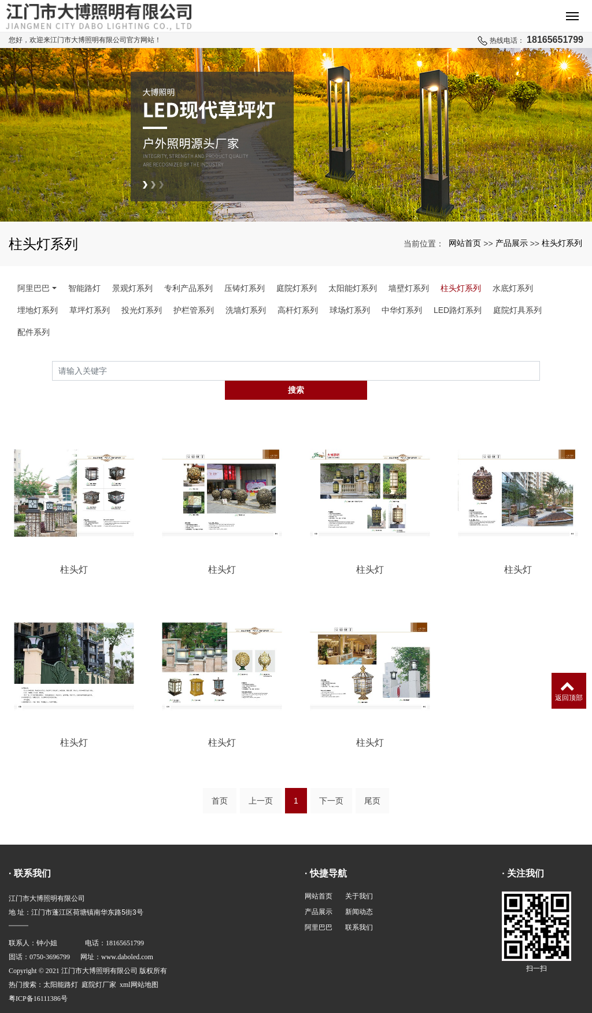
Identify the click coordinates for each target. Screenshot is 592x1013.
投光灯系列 (141, 310)
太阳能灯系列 (352, 288)
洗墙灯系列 (245, 310)
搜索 (540, 370)
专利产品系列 (188, 288)
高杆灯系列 (298, 310)
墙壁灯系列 (408, 288)
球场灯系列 (350, 310)
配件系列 (33, 332)
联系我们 (359, 908)
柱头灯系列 (562, 243)
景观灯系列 (132, 288)
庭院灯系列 (296, 288)
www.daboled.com (127, 937)
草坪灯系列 (89, 310)
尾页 (372, 781)
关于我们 (359, 876)
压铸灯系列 (244, 288)
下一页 (331, 781)
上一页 (261, 781)
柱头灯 (74, 550)
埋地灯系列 (37, 310)
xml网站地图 (139, 965)
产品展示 (511, 243)
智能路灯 (84, 288)
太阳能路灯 (60, 965)
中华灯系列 (402, 310)
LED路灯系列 (458, 310)
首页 (220, 781)
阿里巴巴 (33, 288)
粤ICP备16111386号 (38, 979)
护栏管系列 (193, 310)
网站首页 (465, 243)
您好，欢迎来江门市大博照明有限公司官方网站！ (85, 40)
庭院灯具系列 (517, 310)
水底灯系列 (513, 288)
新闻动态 (359, 892)
